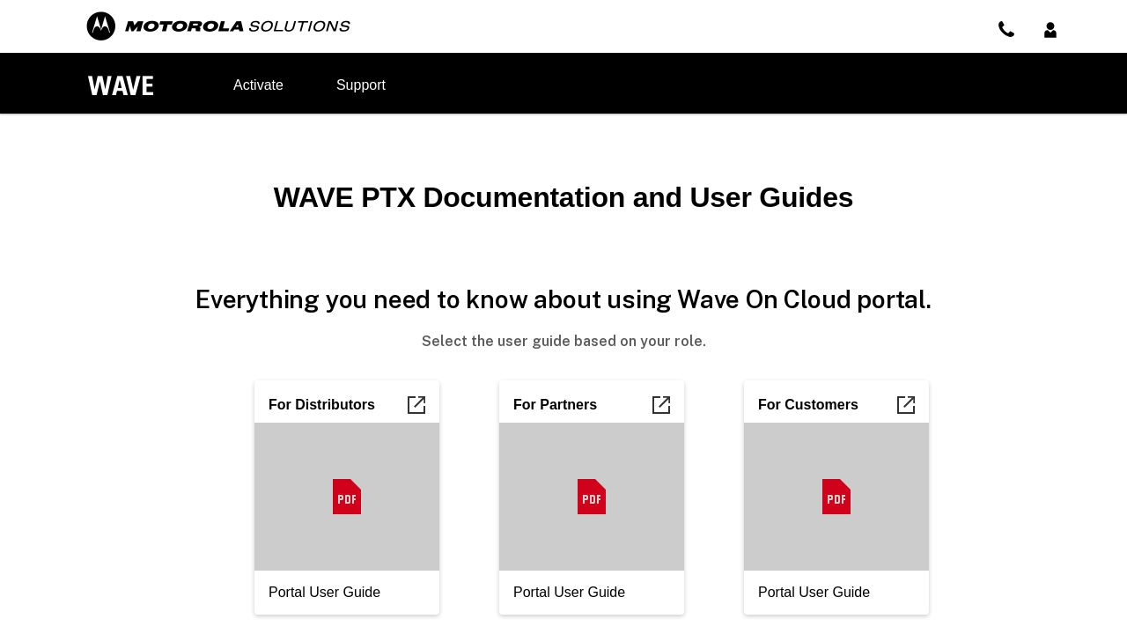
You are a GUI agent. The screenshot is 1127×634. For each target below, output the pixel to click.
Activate (258, 84)
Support (361, 84)
